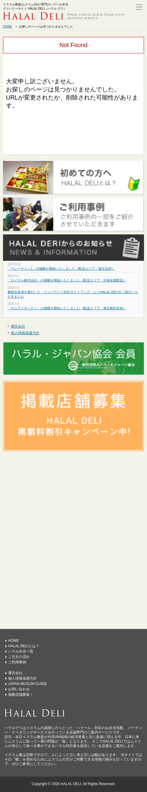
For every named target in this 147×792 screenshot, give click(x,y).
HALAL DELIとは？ (23, 646)
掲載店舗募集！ (20, 694)
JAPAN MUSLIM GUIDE (27, 684)
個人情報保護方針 (25, 333)
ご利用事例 (17, 662)
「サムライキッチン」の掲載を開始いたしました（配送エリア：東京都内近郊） (67, 308)
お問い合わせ (19, 689)
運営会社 (18, 326)
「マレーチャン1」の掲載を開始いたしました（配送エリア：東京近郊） (61, 268)
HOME (7, 26)
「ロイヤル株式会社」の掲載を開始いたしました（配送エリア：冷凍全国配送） (67, 280)
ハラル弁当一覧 (20, 651)
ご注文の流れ (19, 657)
